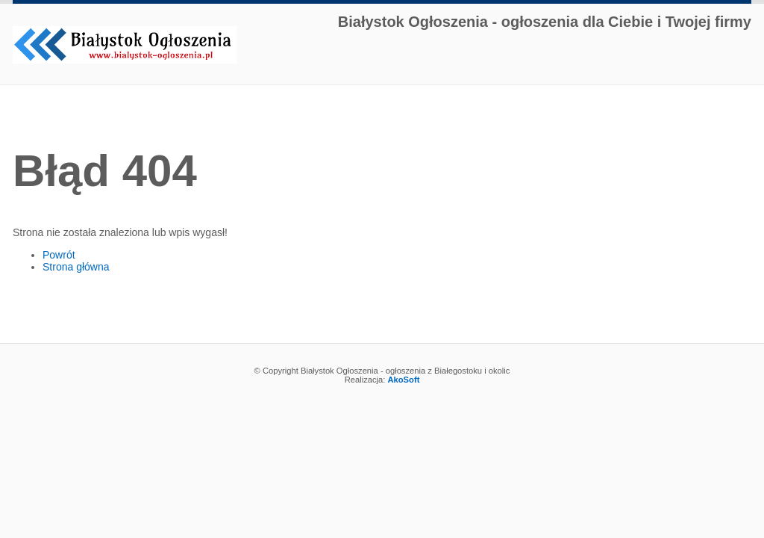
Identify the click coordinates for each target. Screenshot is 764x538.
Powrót (59, 255)
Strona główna (76, 267)
